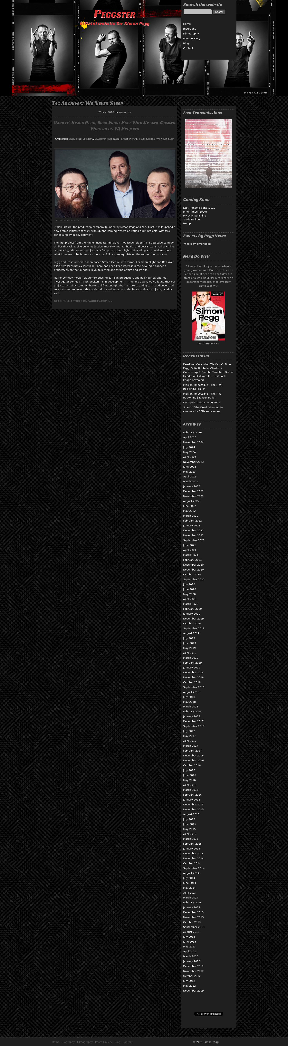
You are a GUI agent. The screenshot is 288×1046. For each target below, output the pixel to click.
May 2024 (189, 452)
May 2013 (189, 946)
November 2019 (193, 618)
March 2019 (190, 657)
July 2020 (189, 584)
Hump (187, 223)
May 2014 (189, 887)
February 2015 (192, 843)
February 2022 (192, 520)
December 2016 (193, 755)
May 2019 (189, 648)
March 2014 (190, 897)
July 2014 (189, 878)
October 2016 (192, 765)
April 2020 (189, 599)
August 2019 (191, 633)
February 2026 (192, 432)
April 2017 (189, 740)
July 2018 (189, 697)
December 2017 (193, 721)
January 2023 (191, 486)
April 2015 (189, 833)
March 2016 (190, 789)
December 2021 (193, 530)
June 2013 (189, 941)
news (71, 138)
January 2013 (191, 961)
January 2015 (191, 848)
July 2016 (189, 770)
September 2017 (194, 726)
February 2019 (192, 662)
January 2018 (191, 716)
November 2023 (193, 461)
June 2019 (189, 643)
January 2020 (191, 613)
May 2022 (189, 510)
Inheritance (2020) (195, 211)
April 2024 (189, 457)
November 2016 (193, 760)
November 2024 (193, 442)
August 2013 (191, 931)
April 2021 (189, 550)
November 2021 (193, 535)
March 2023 (190, 481)
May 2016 (189, 780)
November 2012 (193, 971)
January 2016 (191, 799)
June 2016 (189, 775)
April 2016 (189, 784)
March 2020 (190, 603)
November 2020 (193, 569)
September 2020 (194, 579)
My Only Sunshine (194, 215)
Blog (186, 43)
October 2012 (192, 975)
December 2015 (193, 804)
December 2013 (193, 912)
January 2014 (191, 907)
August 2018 (191, 692)
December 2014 (193, 853)
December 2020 (193, 564)
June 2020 (189, 589)
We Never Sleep (165, 138)
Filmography (191, 33)
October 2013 (192, 922)
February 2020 (192, 608)
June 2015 (189, 824)
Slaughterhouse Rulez (107, 138)
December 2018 (193, 672)
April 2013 (189, 951)
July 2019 (189, 638)
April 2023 (189, 476)
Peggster (115, 13)
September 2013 (194, 927)
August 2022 (191, 501)
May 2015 (189, 829)
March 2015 (190, 838)
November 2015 (193, 809)
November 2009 (193, 990)
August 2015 (191, 814)
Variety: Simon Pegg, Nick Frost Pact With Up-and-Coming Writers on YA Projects (114, 126)
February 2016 (192, 794)
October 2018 (192, 682)
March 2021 (190, 554)
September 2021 (194, 540)
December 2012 (193, 966)
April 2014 (189, 892)
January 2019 (191, 667)
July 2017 (189, 731)
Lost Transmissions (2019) (199, 207)
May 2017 (189, 735)
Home (187, 23)
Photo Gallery (191, 38)
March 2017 (190, 745)
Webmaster (125, 112)
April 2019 (189, 652)
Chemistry (87, 138)
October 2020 (192, 574)
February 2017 (192, 750)
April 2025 (189, 437)
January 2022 (191, 525)
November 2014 (193, 858)
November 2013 (193, 917)
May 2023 (189, 471)
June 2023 (189, 466)
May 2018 (189, 701)
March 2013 (190, 956)
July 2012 (189, 980)
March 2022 (190, 515)
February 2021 (192, 559)
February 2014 (192, 902)
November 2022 (193, 496)
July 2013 (189, 936)
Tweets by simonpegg (197, 243)
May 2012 (189, 985)
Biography (189, 28)
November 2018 (193, 677)
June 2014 (189, 882)
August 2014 (191, 873)
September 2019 (194, 628)
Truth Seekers (147, 138)
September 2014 (194, 868)
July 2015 (189, 819)
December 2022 (193, 491)
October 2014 (192, 863)
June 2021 (189, 545)
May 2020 (189, 594)
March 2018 (190, 706)
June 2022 (189, 505)
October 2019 (192, 623)
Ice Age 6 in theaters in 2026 (201, 402)
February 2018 (192, 711)
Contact (188, 48)
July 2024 (189, 447)
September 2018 (194, 687)
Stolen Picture (129, 138)
